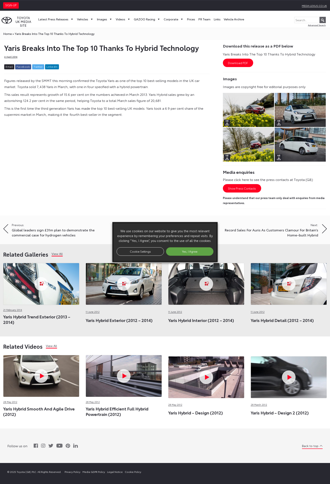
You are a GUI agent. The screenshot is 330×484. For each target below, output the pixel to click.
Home (7, 34)
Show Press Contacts (242, 188)
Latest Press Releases (56, 19)
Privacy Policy (72, 471)
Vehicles (85, 19)
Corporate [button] (174, 19)
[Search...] (310, 20)
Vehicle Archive (234, 19)
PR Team (204, 19)
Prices (191, 19)
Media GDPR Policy (93, 471)
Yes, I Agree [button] (189, 251)
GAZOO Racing (147, 19)
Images (105, 19)
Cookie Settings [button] (140, 251)
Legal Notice (115, 471)
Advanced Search (317, 25)
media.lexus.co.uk (314, 5)
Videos (123, 19)
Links (217, 19)
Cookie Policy (133, 471)
